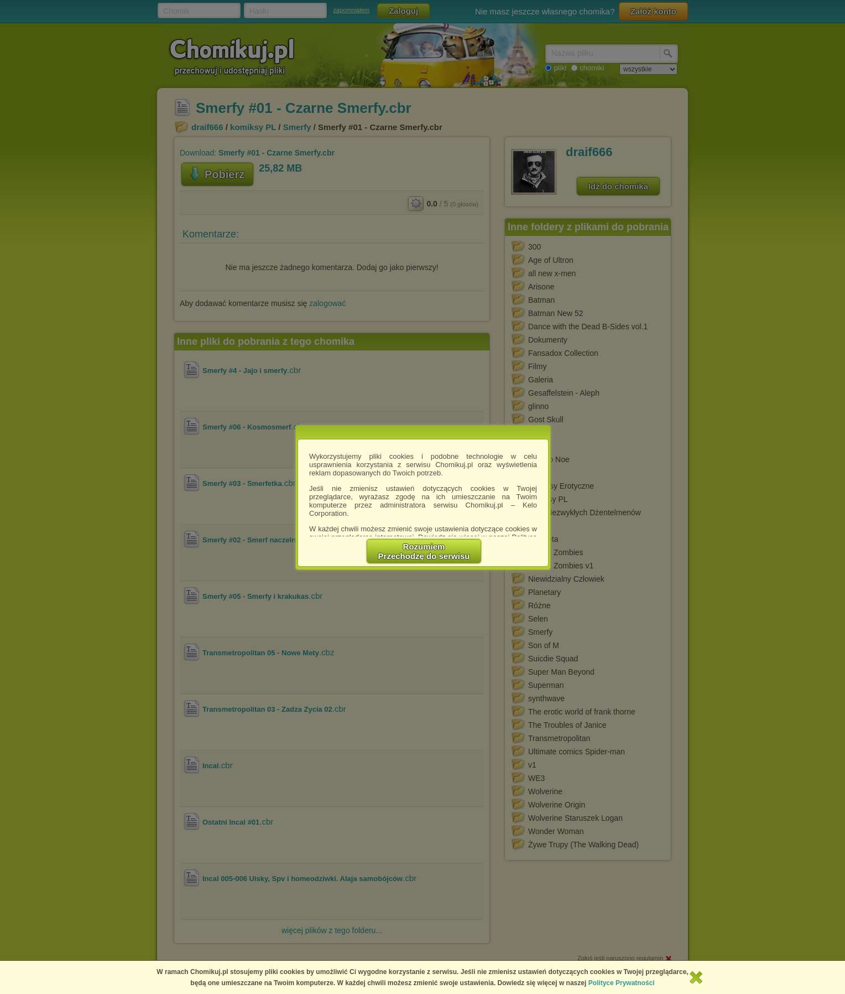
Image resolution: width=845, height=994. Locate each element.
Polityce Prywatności (621, 983)
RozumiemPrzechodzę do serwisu (424, 551)
